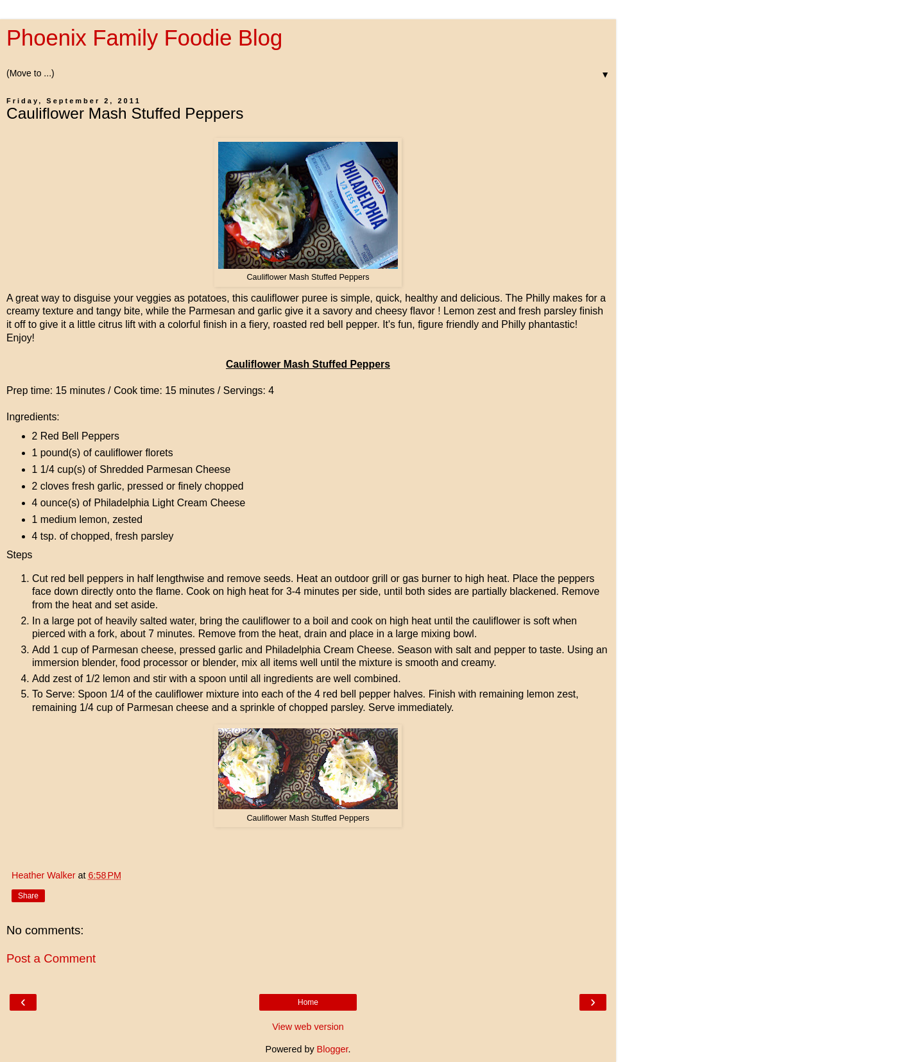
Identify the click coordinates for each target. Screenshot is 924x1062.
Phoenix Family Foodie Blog (144, 38)
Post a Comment (51, 958)
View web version (308, 1027)
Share (28, 895)
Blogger (332, 1049)
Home (308, 1002)
